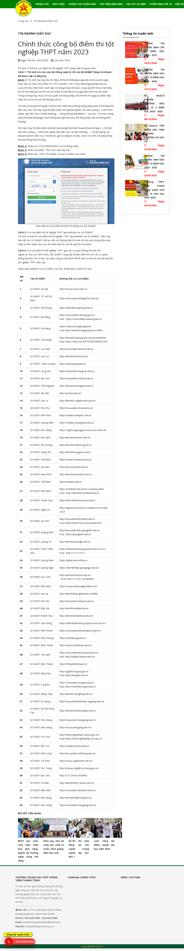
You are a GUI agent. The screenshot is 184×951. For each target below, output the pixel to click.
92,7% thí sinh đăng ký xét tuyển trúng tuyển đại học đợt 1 (79, 848)
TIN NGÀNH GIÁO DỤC (45, 21)
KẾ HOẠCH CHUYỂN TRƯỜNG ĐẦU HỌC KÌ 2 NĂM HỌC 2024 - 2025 (154, 103)
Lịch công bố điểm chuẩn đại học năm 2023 (104, 844)
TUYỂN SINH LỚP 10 (160, 4)
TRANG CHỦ (42, 4)
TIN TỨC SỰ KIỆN (136, 4)
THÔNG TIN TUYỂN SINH (82, 4)
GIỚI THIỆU (58, 4)
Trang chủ (23, 21)
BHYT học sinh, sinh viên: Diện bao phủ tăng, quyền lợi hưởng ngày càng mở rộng (28, 850)
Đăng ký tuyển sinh (18, 934)
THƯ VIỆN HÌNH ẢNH (111, 4)
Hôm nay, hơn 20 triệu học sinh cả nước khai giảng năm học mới (53, 846)
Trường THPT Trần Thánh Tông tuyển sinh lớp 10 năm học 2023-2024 (154, 189)
